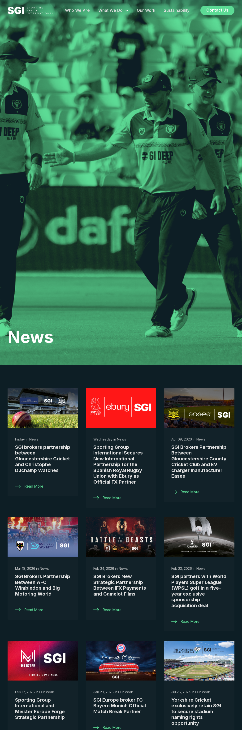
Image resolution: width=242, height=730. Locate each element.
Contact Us (217, 10)
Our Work (146, 10)
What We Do (110, 10)
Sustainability (177, 10)
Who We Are (77, 10)
